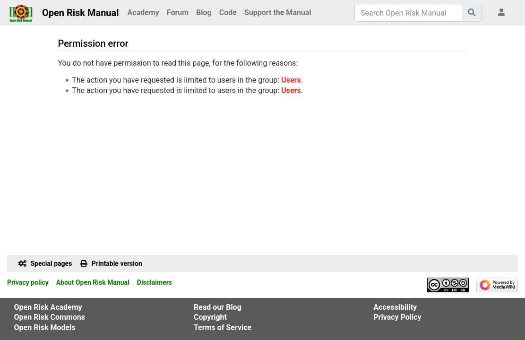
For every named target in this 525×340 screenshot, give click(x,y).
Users (291, 80)
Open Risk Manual (80, 12)
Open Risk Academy (48, 307)
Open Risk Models (45, 327)
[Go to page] (472, 13)
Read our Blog (217, 307)
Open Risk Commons (49, 317)
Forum (178, 12)
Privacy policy (28, 282)
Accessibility (395, 307)
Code (228, 12)
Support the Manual (277, 12)
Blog (204, 12)
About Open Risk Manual (92, 282)
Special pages (51, 263)
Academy (143, 12)
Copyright (210, 317)
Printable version (117, 263)
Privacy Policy (397, 317)
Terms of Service (222, 327)
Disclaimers (154, 282)
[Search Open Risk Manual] (408, 13)
